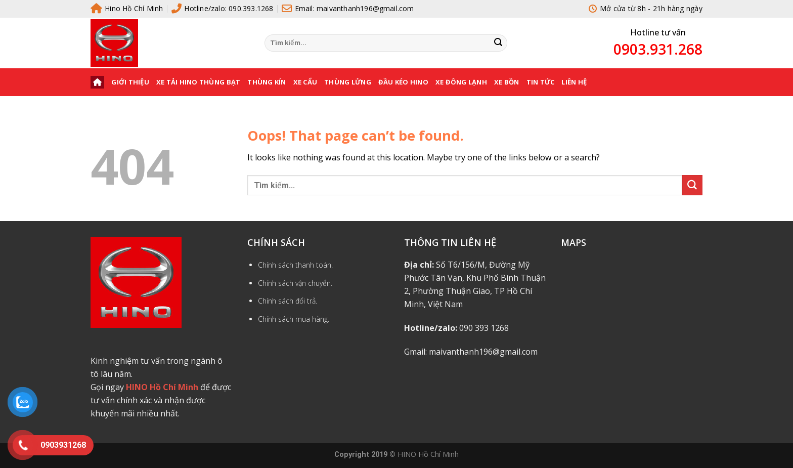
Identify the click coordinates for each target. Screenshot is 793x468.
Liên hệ (574, 82)
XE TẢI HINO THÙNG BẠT (198, 82)
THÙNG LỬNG (347, 82)
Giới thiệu (130, 82)
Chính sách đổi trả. (287, 301)
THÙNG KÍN (266, 82)
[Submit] (498, 43)
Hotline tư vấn (658, 32)
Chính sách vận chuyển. (295, 283)
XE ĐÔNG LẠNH (461, 82)
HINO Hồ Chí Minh (428, 454)
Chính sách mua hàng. (293, 319)
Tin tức (540, 82)
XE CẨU (305, 82)
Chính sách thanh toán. (295, 265)
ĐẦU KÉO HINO (403, 82)
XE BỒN (506, 82)
